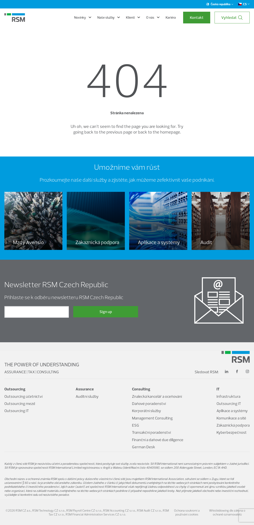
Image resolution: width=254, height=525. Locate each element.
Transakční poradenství (151, 432)
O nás (153, 17)
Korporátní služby (146, 410)
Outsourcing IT (16, 410)
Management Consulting (152, 418)
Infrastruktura (228, 396)
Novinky (82, 17)
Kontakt (197, 17)
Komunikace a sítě (231, 418)
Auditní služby (87, 396)
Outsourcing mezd (19, 403)
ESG (135, 425)
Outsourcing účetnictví (23, 396)
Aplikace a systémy (232, 410)
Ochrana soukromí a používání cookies (187, 512)
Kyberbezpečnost (232, 432)
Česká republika (219, 4)
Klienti (133, 17)
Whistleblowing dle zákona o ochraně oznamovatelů (227, 512)
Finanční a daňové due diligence (157, 439)
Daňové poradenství (149, 403)
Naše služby (108, 17)
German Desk (143, 446)
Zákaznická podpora (233, 425)
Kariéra (171, 17)
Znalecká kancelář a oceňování (157, 396)
